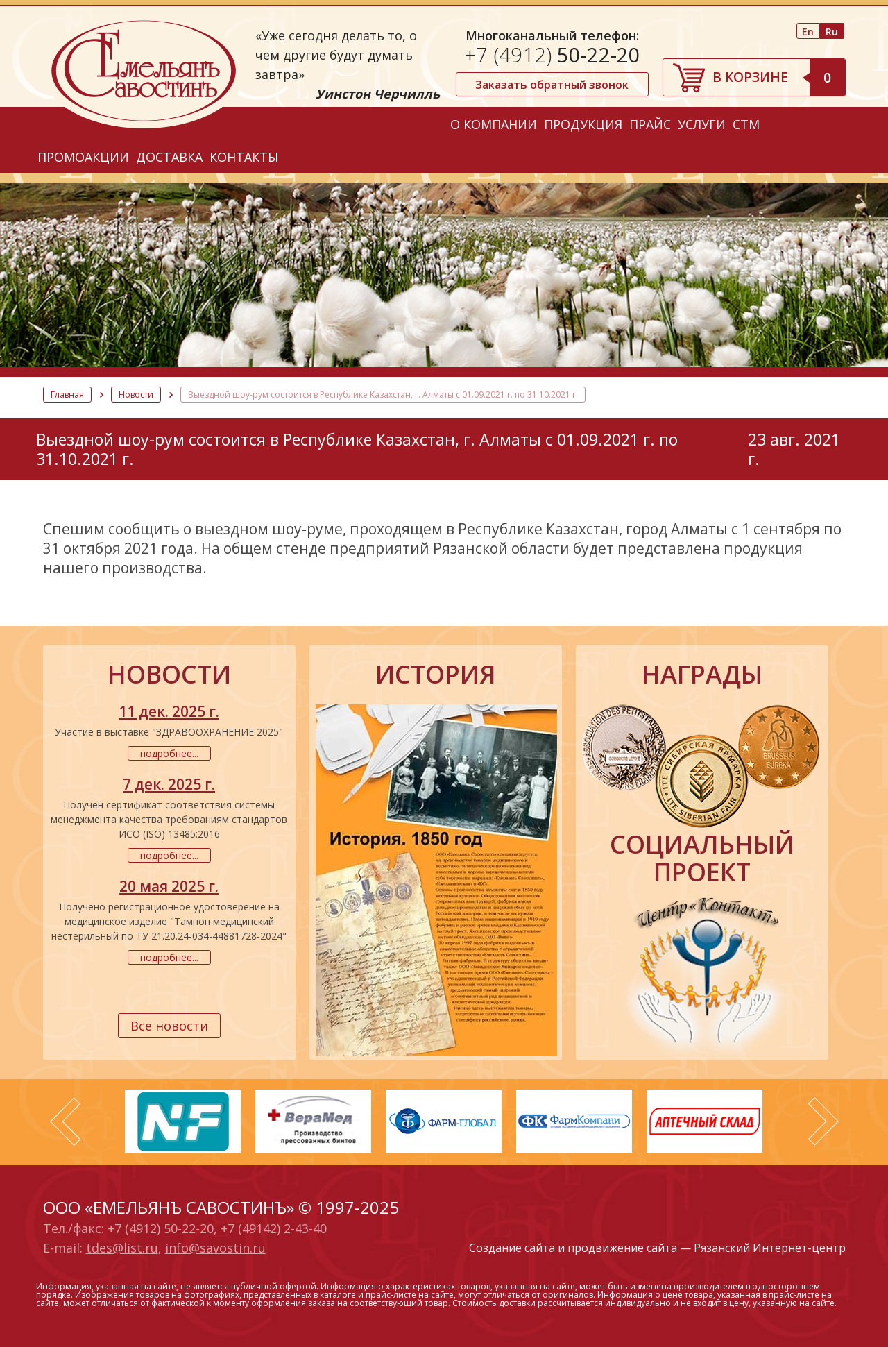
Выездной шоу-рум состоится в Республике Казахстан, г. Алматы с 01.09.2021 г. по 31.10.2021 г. (383, 394)
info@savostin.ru (215, 1247)
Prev (65, 1121)
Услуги (702, 124)
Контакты (244, 157)
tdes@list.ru (122, 1247)
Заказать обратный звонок (552, 84)
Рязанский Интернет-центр (770, 1247)
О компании (493, 124)
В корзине (778, 77)
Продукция (583, 124)
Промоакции (83, 157)
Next (823, 1121)
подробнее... (169, 753)
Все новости (169, 1025)
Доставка (169, 157)
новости (169, 674)
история (435, 674)
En (808, 31)
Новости (136, 394)
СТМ (746, 124)
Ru (832, 31)
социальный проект (702, 858)
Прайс (650, 124)
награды (702, 674)
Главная (67, 394)
